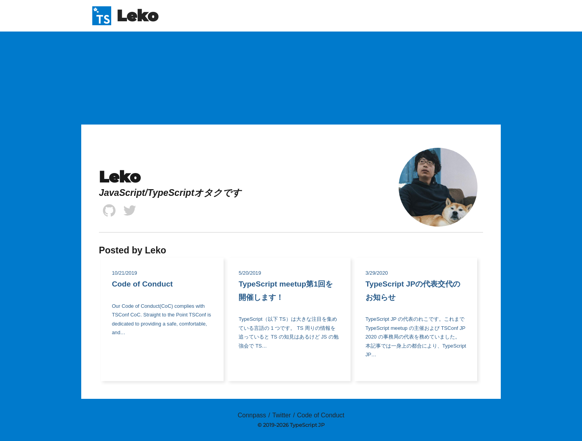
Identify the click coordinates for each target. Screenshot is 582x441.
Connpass (252, 415)
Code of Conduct (320, 415)
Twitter (281, 415)
